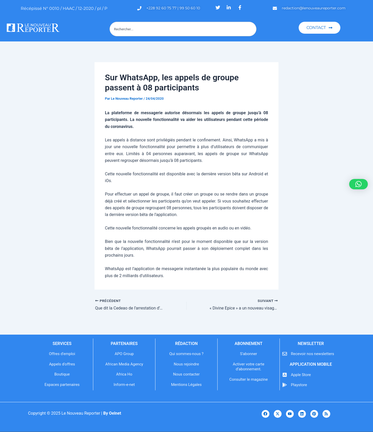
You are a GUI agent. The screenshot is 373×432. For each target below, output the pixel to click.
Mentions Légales (186, 384)
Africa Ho (124, 374)
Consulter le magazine (248, 379)
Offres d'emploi (62, 353)
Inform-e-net (124, 384)
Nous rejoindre (186, 364)
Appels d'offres (62, 364)
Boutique (62, 374)
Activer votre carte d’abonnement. (248, 367)
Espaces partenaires (62, 384)
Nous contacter (186, 374)
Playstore (299, 385)
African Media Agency (124, 364)
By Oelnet (112, 413)
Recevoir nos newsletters (312, 353)
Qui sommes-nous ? (186, 353)
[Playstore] (284, 385)
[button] (358, 184)
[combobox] (183, 29)
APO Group (124, 353)
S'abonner (248, 353)
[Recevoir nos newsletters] (284, 353)
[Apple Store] (284, 374)
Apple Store (301, 374)
